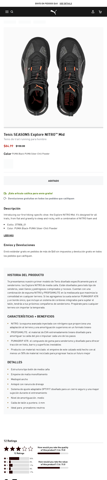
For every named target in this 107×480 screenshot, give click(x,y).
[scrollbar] (53, 127)
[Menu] (7, 12)
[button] (19, 458)
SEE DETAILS (66, 3)
